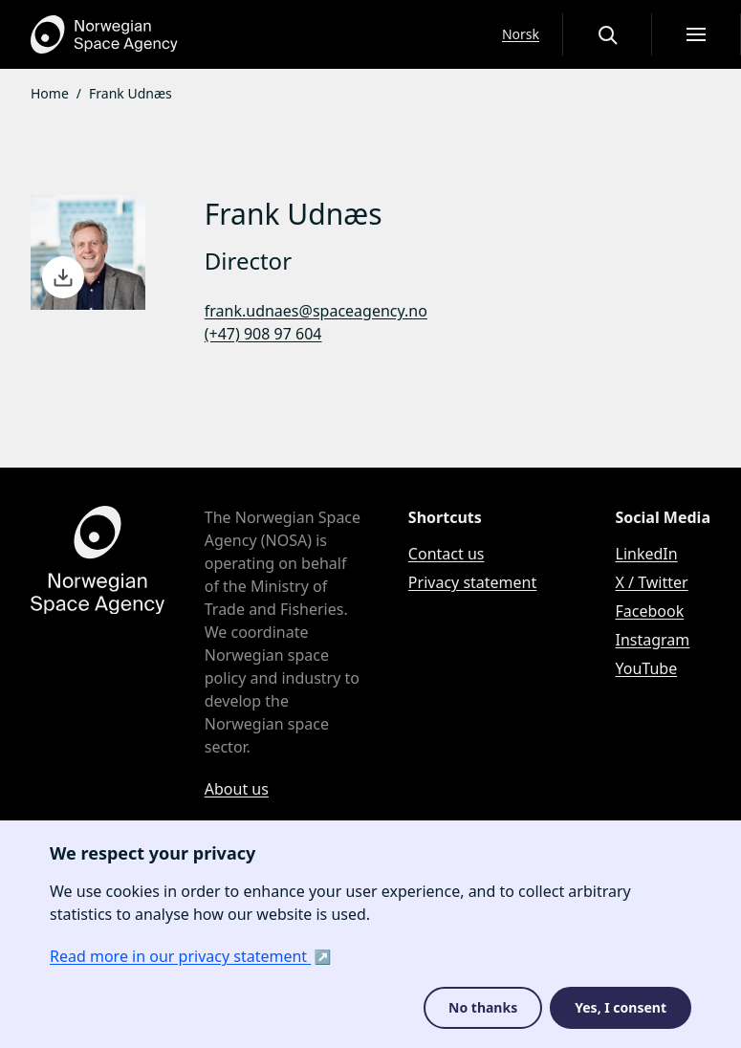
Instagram (653, 639)
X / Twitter (652, 582)
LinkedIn (647, 553)
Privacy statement (472, 582)
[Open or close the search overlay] (607, 34)
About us (237, 788)
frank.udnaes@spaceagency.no (316, 310)
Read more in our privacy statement (180, 956)
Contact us (446, 553)
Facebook (650, 611)
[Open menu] (696, 34)
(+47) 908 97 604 (263, 333)
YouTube (647, 668)
